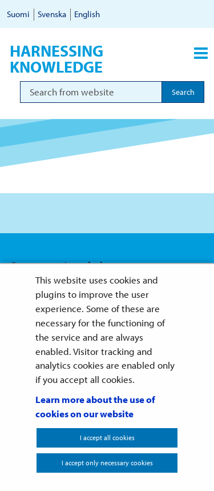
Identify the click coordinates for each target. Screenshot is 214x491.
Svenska (52, 14)
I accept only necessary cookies (107, 462)
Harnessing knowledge (56, 59)
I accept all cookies (107, 437)
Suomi (18, 14)
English (87, 14)
